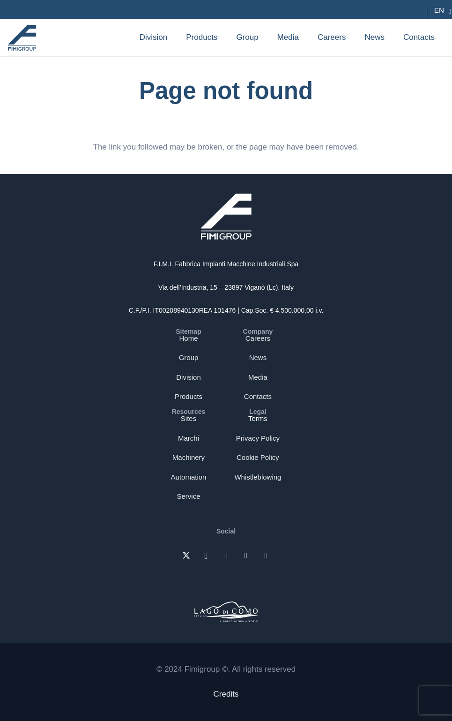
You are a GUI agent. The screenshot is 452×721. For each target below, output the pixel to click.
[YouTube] (266, 556)
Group (189, 357)
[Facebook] (246, 556)
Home (188, 338)
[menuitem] (439, 10)
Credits (226, 694)
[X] (186, 556)
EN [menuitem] (439, 10)
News (258, 357)
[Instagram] (206, 556)
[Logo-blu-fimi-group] (22, 38)
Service (188, 496)
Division (188, 377)
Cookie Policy (258, 457)
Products (188, 396)
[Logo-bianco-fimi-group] (226, 217)
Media (257, 377)
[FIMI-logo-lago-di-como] (226, 610)
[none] (439, 10)
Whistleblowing (257, 477)
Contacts (258, 396)
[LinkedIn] (226, 556)
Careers (257, 338)
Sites (188, 418)
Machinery (188, 457)
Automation (189, 477)
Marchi (188, 438)
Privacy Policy (258, 438)
